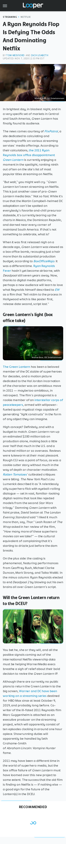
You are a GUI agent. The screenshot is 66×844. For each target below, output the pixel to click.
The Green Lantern (16, 367)
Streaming (10, 17)
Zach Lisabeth (39, 55)
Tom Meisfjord (15, 55)
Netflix (25, 17)
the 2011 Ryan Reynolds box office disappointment (29, 155)
